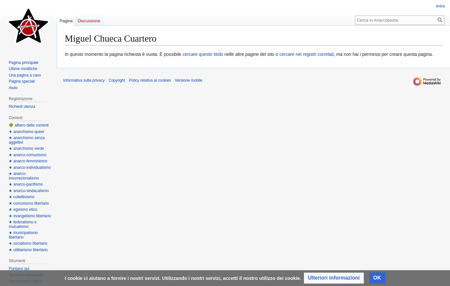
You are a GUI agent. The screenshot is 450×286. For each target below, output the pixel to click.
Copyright (117, 80)
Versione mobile (188, 80)
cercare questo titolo (203, 54)
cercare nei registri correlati (306, 54)
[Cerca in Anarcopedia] (400, 20)
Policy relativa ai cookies (150, 80)
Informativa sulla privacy (84, 80)
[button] (334, 278)
